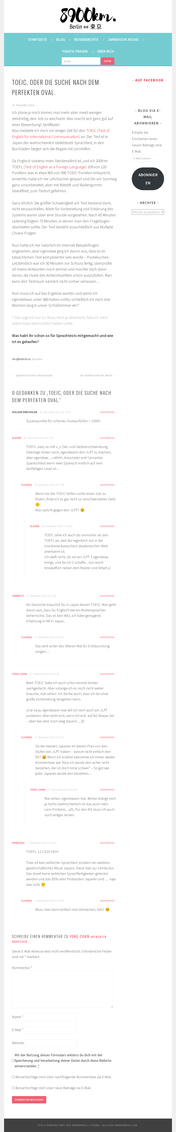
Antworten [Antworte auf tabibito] (107, 595)
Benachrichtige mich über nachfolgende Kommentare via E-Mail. (63, 1077)
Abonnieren (148, 179)
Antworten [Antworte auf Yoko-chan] (107, 674)
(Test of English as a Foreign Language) (55, 166)
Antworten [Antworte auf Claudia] (107, 484)
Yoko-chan (19, 674)
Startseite (37, 39)
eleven (16, 438)
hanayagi (18, 843)
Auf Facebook (149, 80)
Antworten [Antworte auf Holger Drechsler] (107, 412)
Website (18, 1042)
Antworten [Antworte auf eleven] (107, 437)
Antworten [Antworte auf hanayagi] (107, 842)
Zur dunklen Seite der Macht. (98, 375)
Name (17, 1016)
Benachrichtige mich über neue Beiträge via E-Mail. (53, 1088)
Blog (60, 39)
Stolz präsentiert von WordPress (63, 1125)
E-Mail (17, 1029)
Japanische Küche (123, 39)
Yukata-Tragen (75, 51)
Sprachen (36, 359)
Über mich (105, 51)
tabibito (18, 596)
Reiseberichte (86, 39)
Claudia (26, 485)
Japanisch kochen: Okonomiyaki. (32, 375)
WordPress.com (126, 1125)
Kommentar (22, 967)
